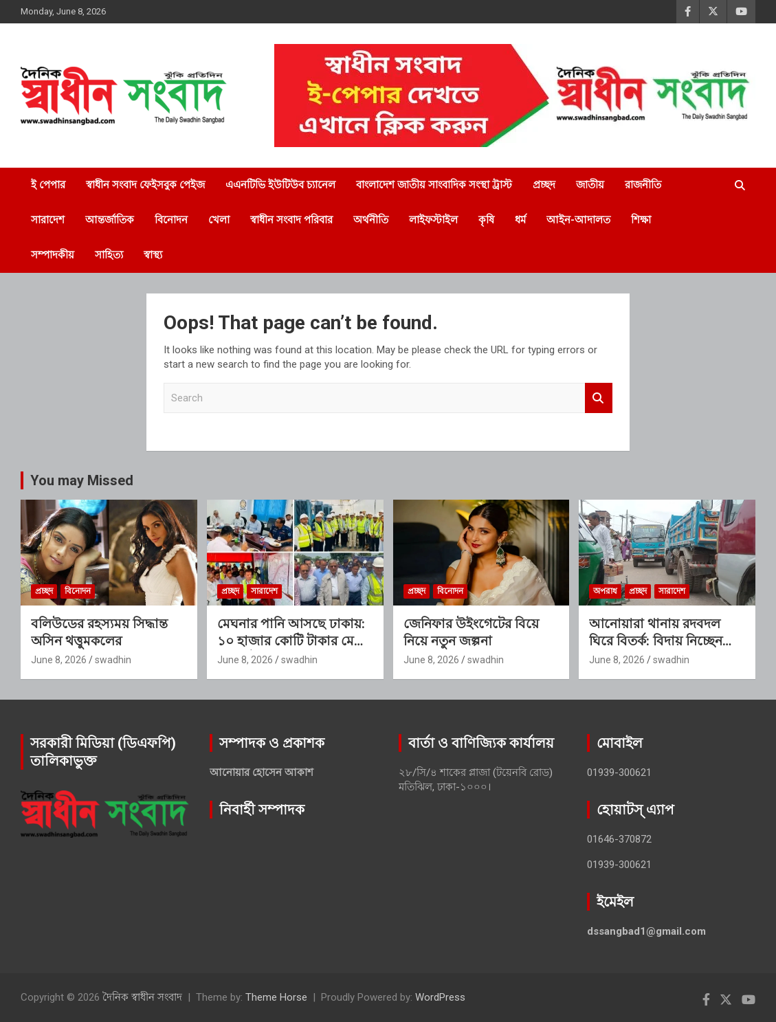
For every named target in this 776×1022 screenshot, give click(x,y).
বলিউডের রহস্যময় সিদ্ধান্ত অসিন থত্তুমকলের (99, 632)
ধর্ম (520, 220)
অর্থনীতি (370, 220)
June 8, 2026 (59, 659)
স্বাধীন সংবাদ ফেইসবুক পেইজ (145, 185)
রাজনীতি (643, 185)
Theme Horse (276, 997)
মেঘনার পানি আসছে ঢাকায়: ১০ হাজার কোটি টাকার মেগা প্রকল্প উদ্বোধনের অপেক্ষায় (291, 640)
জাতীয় (590, 185)
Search (598, 398)
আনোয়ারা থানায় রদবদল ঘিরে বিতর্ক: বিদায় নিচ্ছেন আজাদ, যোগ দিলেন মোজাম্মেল (655, 649)
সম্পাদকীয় (52, 255)
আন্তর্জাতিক (109, 220)
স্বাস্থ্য (153, 255)
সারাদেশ (48, 220)
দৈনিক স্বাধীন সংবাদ (142, 997)
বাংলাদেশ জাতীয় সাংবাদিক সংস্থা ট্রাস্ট (434, 185)
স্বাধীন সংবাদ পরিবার (291, 220)
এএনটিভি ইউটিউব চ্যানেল (280, 185)
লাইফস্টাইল (433, 220)
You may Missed (81, 480)
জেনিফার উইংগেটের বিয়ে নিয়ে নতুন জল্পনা (471, 632)
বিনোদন (171, 220)
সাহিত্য (109, 255)
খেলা (219, 220)
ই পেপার (48, 185)
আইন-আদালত (578, 220)
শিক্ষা (641, 220)
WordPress (440, 997)
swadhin (113, 659)
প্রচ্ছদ (544, 185)
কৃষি (486, 220)
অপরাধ (605, 591)
